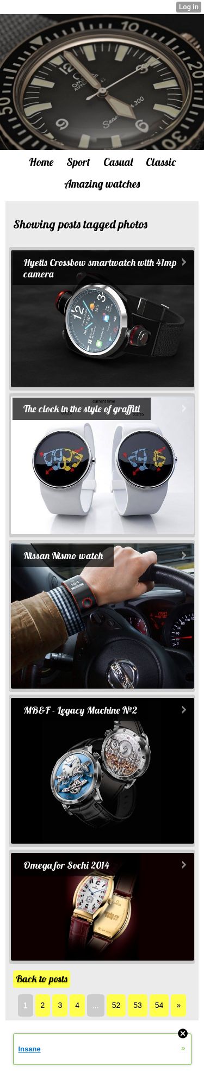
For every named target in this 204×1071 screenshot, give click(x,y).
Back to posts (41, 979)
